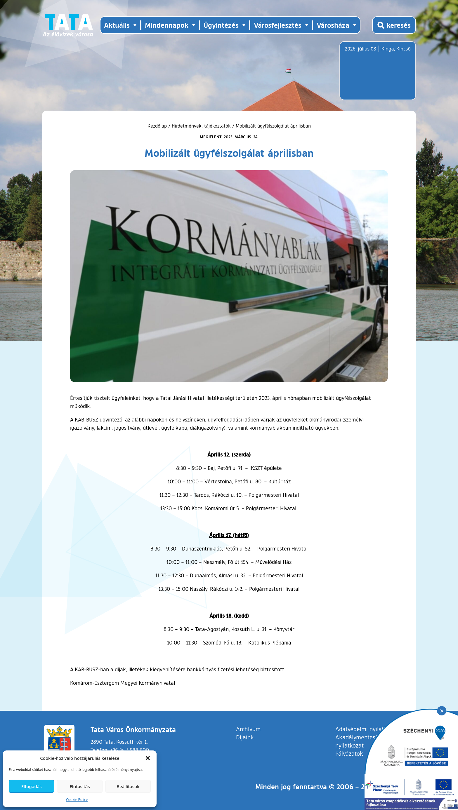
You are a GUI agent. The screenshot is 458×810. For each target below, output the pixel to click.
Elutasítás (80, 786)
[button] (148, 758)
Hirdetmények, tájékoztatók (201, 126)
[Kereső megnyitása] (394, 25)
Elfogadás (31, 786)
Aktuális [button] (117, 24)
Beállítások (128, 786)
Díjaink (245, 737)
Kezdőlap (158, 126)
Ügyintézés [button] (221, 24)
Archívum (248, 729)
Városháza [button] (333, 24)
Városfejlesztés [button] (277, 24)
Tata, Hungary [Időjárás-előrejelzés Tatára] (377, 74)
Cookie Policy (77, 799)
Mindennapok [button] (166, 24)
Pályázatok (349, 753)
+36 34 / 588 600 (129, 750)
